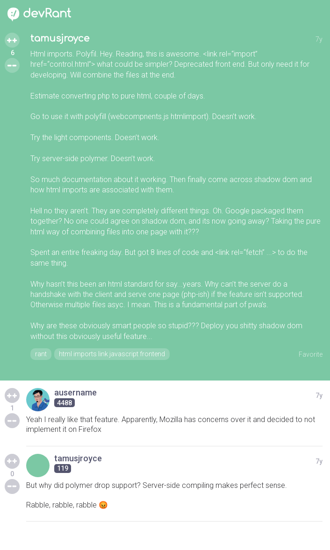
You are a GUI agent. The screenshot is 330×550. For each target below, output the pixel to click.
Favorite (311, 354)
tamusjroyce (59, 38)
